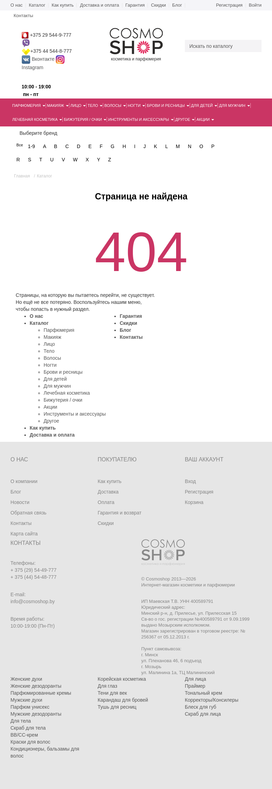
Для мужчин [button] (234, 105)
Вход (190, 481)
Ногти (50, 365)
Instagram (32, 67)
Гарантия (135, 5)
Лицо (49, 344)
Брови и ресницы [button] (168, 105)
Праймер (195, 686)
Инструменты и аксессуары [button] (140, 119)
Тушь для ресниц (117, 707)
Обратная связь (28, 513)
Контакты (131, 337)
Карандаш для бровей (123, 700)
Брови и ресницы (63, 372)
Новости (19, 502)
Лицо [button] (78, 105)
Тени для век (112, 693)
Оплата (106, 502)
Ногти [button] (136, 105)
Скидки (158, 5)
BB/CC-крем (24, 735)
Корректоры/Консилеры (212, 700)
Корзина (194, 502)
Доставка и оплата (99, 5)
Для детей (55, 379)
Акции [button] (205, 119)
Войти (255, 5)
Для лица (195, 679)
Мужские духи (26, 700)
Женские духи (26, 679)
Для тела (20, 721)
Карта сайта (24, 533)
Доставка (108, 492)
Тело (49, 351)
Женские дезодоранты (35, 686)
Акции (50, 407)
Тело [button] (95, 105)
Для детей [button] (204, 105)
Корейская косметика (122, 679)
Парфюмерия (59, 330)
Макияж (52, 337)
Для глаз (107, 686)
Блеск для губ (200, 707)
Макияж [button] (58, 105)
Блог (177, 5)
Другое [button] (185, 119)
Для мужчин (57, 386)
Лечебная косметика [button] (37, 119)
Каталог (37, 5)
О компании (23, 481)
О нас (16, 5)
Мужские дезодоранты (35, 714)
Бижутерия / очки (63, 400)
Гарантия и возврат (120, 513)
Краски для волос (30, 742)
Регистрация (229, 5)
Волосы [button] (115, 105)
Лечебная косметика (67, 393)
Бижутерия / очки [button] (85, 119)
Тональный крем (203, 693)
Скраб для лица (203, 714)
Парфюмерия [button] (28, 105)
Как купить (63, 5)
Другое (51, 421)
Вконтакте (39, 59)
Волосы (52, 358)
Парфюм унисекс (30, 707)
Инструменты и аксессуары (75, 414)
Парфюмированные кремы (40, 693)
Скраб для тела (28, 728)
